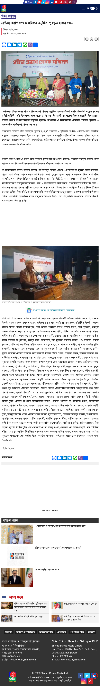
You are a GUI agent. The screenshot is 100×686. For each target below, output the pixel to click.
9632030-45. (66, 656)
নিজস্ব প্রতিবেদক (10, 29)
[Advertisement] (50, 225)
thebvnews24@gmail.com (23, 659)
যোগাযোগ (61, 632)
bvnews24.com (50, 510)
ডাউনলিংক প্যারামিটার (25, 632)
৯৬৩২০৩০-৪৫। (14, 656)
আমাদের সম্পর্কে (46, 632)
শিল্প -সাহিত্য (8, 16)
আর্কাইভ (91, 632)
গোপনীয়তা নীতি (77, 632)
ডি (91, 39)
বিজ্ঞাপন (8, 632)
